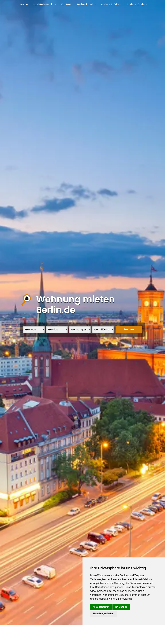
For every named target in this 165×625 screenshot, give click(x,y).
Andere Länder (136, 4)
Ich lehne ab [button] (121, 607)
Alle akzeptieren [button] (101, 607)
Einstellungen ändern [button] (103, 613)
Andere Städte (110, 4)
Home (24, 4)
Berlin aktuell (85, 4)
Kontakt (66, 4)
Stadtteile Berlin (43, 4)
